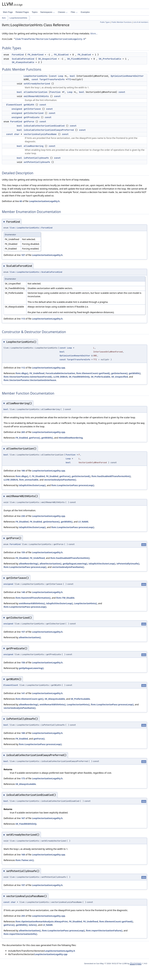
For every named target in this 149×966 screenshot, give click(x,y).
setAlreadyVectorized (37, 83)
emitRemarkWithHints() (32, 603)
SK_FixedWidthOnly (78, 58)
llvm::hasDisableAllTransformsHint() (111, 476)
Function (55, 92)
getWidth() (135, 373)
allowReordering (33, 146)
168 (23, 854)
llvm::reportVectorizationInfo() (20, 933)
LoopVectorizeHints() (85, 603)
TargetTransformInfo (52, 79)
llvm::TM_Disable (65, 597)
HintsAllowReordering (71, 437)
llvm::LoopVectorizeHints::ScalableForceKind (36, 272)
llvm (4, 18)
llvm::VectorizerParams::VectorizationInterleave (30, 380)
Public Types (105, 22)
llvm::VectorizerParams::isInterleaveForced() (28, 376)
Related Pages (22, 12)
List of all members (140, 22)
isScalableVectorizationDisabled (44, 125)
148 (23, 592)
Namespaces (47, 12)
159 (23, 552)
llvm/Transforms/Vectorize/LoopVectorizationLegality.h (50, 39)
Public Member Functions (121, 22)
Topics (34, 12)
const (53, 76)
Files (74, 12)
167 (23, 818)
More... (94, 33)
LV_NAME (83, 521)
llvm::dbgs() (22, 373)
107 (23, 255)
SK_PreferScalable (110, 58)
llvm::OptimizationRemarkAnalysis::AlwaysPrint (42, 921)
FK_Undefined (35, 54)
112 (23, 367)
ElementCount (14, 104)
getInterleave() (119, 373)
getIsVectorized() (81, 476)
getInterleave (32, 108)
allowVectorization (35, 92)
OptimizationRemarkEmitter (127, 76)
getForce (29, 121)
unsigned (16, 108)
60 (20, 201)
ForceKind (18, 54)
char (16, 134)
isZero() (33, 924)
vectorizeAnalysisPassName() (60, 479)
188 (23, 733)
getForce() (34, 437)
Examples (85, 12)
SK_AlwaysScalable (23, 62)
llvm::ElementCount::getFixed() (93, 373)
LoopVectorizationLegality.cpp (48, 367)
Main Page (8, 12)
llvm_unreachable (28, 479)
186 (23, 470)
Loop (60, 76)
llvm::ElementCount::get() (29, 698)
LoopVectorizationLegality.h (44, 201)
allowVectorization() (50, 563)
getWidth (29, 104)
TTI (69, 79)
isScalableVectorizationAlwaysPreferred (49, 130)
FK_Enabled (84, 54)
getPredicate (32, 117)
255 (23, 915)
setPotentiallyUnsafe (37, 162)
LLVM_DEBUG (60, 376)
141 (23, 693)
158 (23, 662)
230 (23, 516)
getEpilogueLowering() (75, 563)
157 (23, 631)
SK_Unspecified (47, 58)
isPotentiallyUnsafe (36, 157)
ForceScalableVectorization (60, 373)
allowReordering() (28, 563)
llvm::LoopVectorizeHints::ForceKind (31, 227)
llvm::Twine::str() (25, 860)
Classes (63, 12)
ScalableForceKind (23, 58)
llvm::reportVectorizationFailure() (104, 930)
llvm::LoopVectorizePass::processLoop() (72, 485)
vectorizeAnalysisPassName (40, 134)
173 (23, 778)
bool (72, 76)
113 (23, 318)
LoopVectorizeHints (18, 18)
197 (23, 885)
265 (23, 432)
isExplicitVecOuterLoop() (32, 485)
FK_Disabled (61, 54)
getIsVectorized (33, 113)
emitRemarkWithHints (36, 96)
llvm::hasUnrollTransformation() (33, 597)
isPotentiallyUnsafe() (128, 563)
